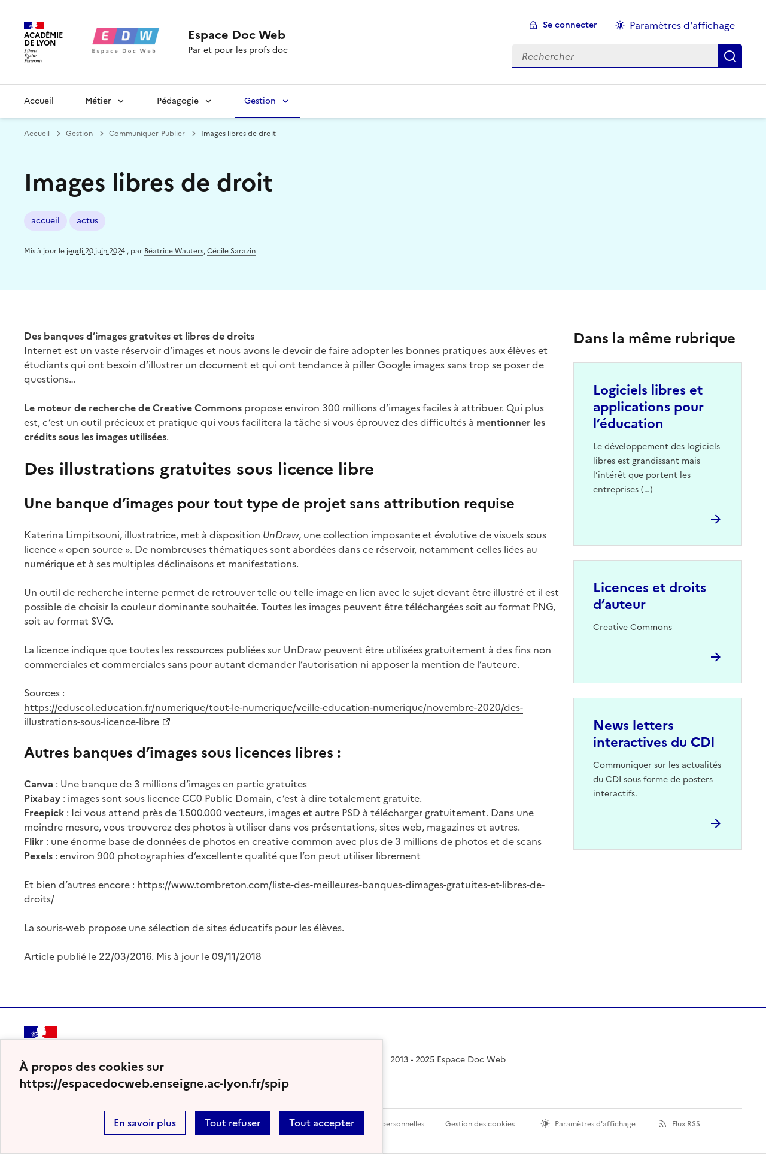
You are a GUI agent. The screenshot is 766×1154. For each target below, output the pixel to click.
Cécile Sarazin (231, 251)
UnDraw (281, 535)
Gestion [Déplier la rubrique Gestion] (260, 101)
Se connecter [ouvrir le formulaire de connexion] (570, 25)
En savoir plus (145, 1123)
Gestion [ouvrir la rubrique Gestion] (79, 133)
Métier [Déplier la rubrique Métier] (98, 101)
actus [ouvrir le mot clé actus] (87, 220)
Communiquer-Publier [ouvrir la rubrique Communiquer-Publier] (147, 133)
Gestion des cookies (480, 1124)
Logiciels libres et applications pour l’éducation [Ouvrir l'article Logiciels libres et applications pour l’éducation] (648, 407)
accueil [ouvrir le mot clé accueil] (45, 220)
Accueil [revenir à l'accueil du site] (39, 101)
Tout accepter (321, 1123)
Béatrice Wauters (173, 251)
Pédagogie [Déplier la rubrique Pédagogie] (178, 101)
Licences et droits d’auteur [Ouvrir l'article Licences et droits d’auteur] (649, 596)
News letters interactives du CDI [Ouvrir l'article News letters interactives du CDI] (654, 734)
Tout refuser (232, 1123)
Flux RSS (686, 1124)
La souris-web (55, 927)
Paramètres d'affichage (595, 1124)
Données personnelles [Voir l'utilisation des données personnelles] (386, 1124)
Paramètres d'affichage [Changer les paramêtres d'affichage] (682, 25)
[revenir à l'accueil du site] (238, 34)
